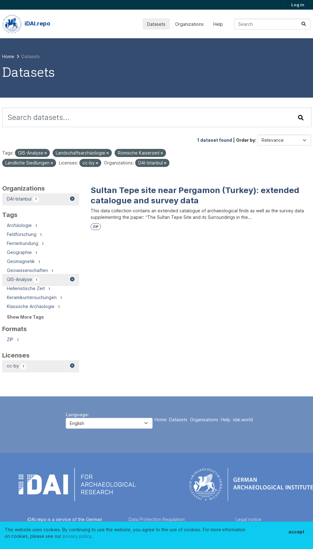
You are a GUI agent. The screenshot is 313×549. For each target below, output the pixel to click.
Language (77, 414)
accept (296, 531)
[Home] (8, 56)
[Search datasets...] (272, 24)
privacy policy (77, 536)
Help (218, 24)
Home (160, 419)
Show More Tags (25, 317)
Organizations (189, 24)
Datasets (156, 24)
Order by (245, 140)
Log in (297, 4)
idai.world (243, 419)
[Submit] (303, 24)
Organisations (204, 419)
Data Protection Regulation (157, 519)
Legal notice (248, 519)
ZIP (95, 227)
